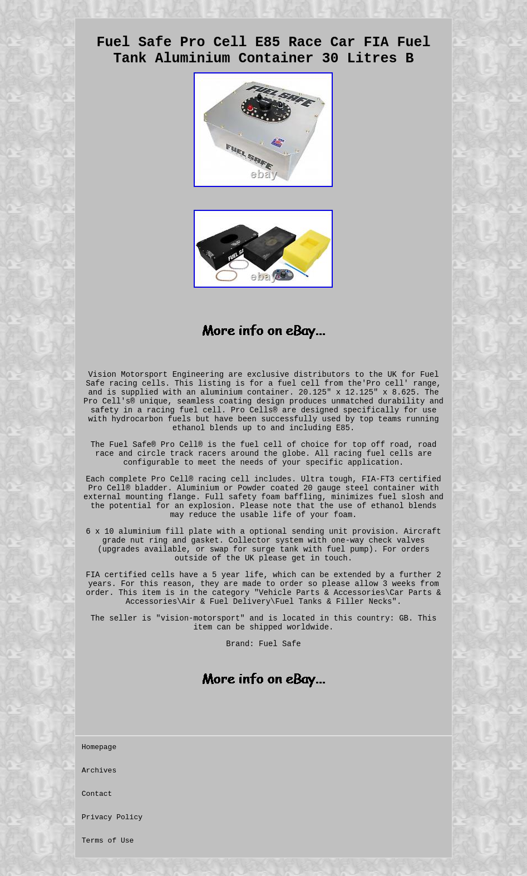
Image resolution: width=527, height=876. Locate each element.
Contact (97, 794)
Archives (99, 770)
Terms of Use (108, 840)
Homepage (99, 747)
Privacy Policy (112, 817)
